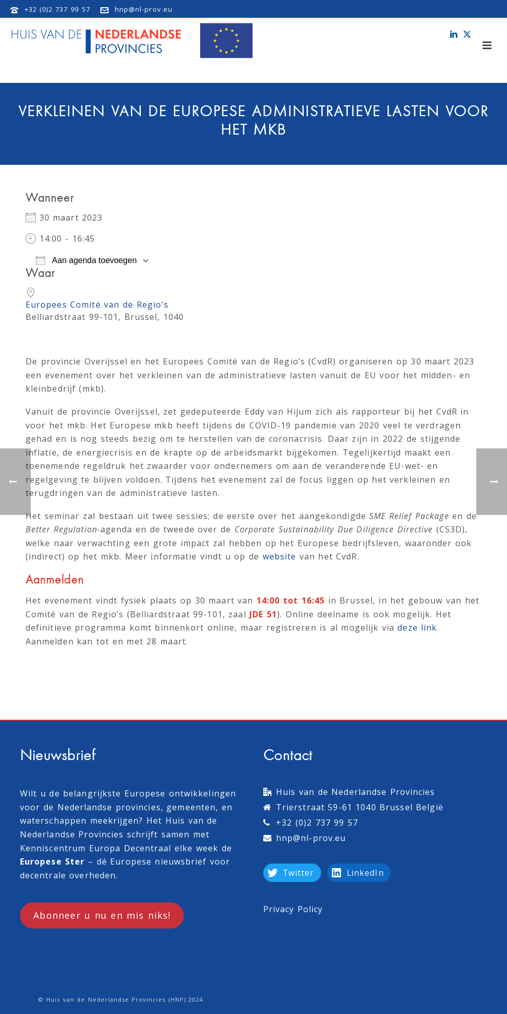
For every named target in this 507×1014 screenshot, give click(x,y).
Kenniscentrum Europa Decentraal (95, 848)
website (280, 556)
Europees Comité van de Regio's (97, 304)
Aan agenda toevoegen (86, 260)
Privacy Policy (293, 909)
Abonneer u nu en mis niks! (102, 915)
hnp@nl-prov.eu (144, 9)
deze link (417, 627)
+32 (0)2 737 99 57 (57, 9)
